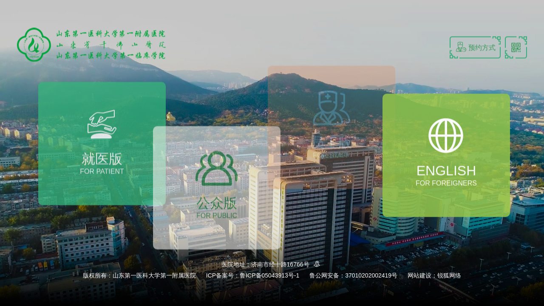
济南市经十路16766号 (287, 264)
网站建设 (419, 275)
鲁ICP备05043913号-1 (269, 275)
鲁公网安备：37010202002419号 (353, 275)
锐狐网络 (449, 275)
